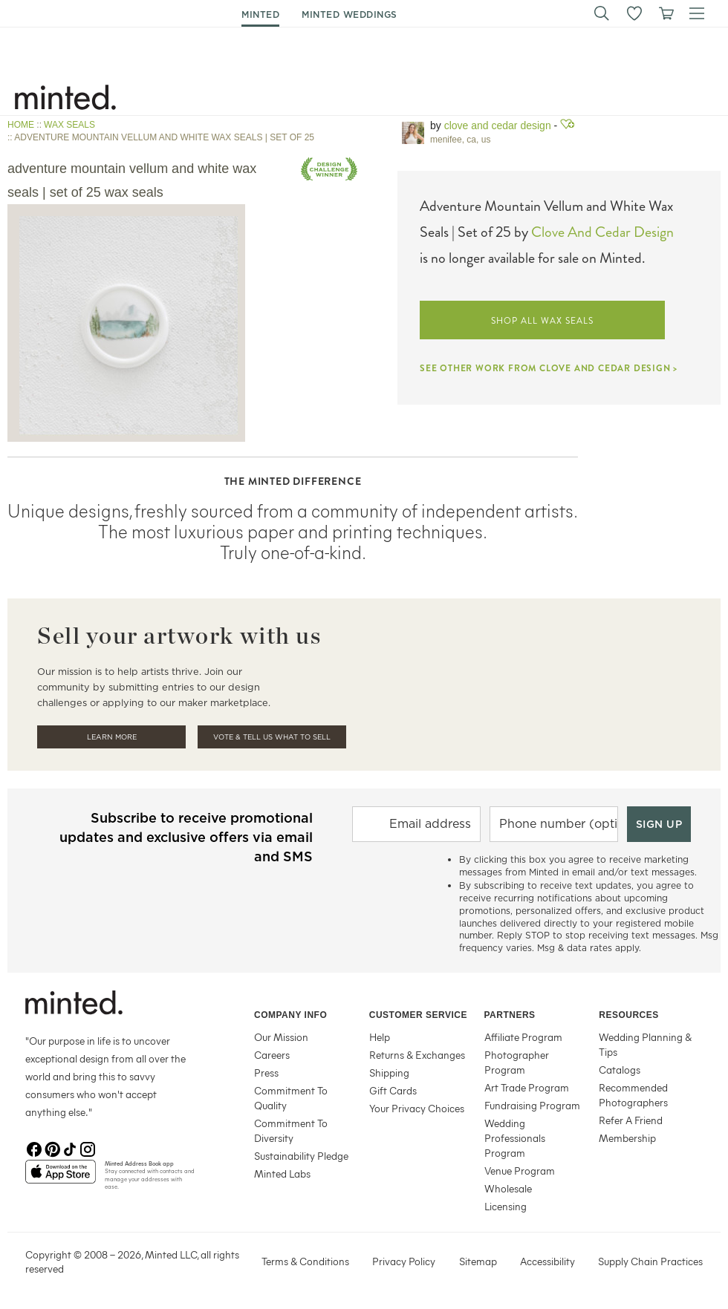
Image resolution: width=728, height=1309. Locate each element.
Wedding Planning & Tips (645, 1044)
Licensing (505, 1206)
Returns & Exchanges (417, 1055)
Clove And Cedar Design (602, 232)
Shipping (389, 1072)
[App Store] (60, 1177)
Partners (510, 1015)
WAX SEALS (69, 125)
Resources (629, 1015)
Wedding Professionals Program (514, 1138)
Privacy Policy (403, 1261)
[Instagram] (88, 1148)
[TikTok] (70, 1148)
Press (266, 1072)
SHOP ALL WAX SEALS (542, 320)
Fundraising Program (532, 1105)
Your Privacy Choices (416, 1108)
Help (379, 1037)
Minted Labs (282, 1173)
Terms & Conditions (305, 1261)
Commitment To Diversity (291, 1130)
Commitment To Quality (291, 1097)
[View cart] (666, 13)
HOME (20, 125)
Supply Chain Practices (650, 1261)
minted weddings (349, 14)
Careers (272, 1055)
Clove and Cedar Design (497, 125)
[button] (602, 13)
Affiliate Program (523, 1037)
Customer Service (418, 1015)
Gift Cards (393, 1090)
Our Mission (281, 1037)
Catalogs (619, 1069)
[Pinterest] (52, 1148)
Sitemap (478, 1261)
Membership (627, 1138)
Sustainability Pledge (301, 1156)
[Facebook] (34, 1148)
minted (260, 14)
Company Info (290, 1015)
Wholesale (508, 1188)
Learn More (112, 737)
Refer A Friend (631, 1120)
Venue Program (519, 1170)
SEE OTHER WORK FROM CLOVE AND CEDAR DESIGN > (548, 368)
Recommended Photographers (633, 1094)
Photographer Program (516, 1062)
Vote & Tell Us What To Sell (272, 737)
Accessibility (547, 1261)
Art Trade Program (526, 1087)
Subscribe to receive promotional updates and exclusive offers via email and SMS (186, 837)
